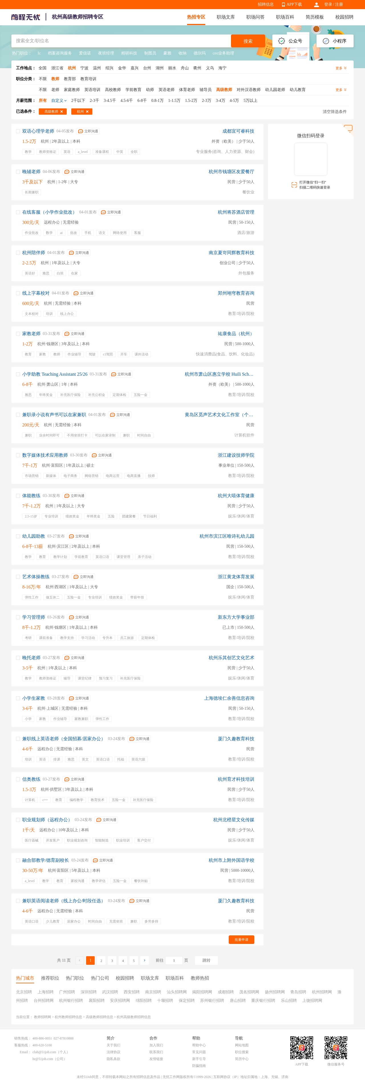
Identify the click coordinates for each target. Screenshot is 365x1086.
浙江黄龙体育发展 (236, 576)
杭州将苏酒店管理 (236, 212)
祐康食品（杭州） (236, 333)
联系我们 (156, 1052)
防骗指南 (199, 1066)
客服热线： (22, 1045)
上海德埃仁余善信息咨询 (229, 698)
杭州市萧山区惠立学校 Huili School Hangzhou (219, 374)
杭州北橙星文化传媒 (233, 819)
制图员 (150, 53)
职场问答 (255, 17)
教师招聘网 (42, 1017)
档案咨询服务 (60, 53)
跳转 (206, 960)
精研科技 (129, 53)
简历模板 (315, 17)
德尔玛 (200, 53)
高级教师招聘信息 (99, 1017)
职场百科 (285, 17)
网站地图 (242, 1045)
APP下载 (294, 4)
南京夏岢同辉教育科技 (231, 252)
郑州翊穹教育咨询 (236, 293)
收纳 (182, 53)
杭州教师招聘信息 (68, 1017)
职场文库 (226, 17)
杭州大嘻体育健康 (236, 495)
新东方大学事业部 (236, 617)
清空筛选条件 (335, 112)
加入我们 (156, 1045)
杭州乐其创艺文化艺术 (231, 657)
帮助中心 (199, 1045)
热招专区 (196, 17)
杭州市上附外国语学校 (231, 860)
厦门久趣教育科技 (236, 738)
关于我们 (113, 1045)
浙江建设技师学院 (236, 455)
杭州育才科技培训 (236, 779)
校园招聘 (344, 17)
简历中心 (242, 1059)
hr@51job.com (43, 1059)
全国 (42, 68)
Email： (25, 1052)
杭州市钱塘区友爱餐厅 (231, 171)
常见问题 (199, 1052)
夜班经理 (106, 53)
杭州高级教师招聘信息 (134, 1017)
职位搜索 (242, 1052)
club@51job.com (44, 1052)
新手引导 (199, 1059)
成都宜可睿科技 (238, 131)
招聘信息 (266, 4)
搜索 (248, 41)
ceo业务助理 (223, 53)
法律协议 (113, 1052)
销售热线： (22, 1038)
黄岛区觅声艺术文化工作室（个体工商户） (219, 414)
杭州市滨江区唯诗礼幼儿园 (227, 536)
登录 (328, 4)
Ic (39, 53)
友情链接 (156, 1059)
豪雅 (167, 53)
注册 (339, 4)
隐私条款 (113, 1059)
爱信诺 (85, 53)
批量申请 (241, 940)
